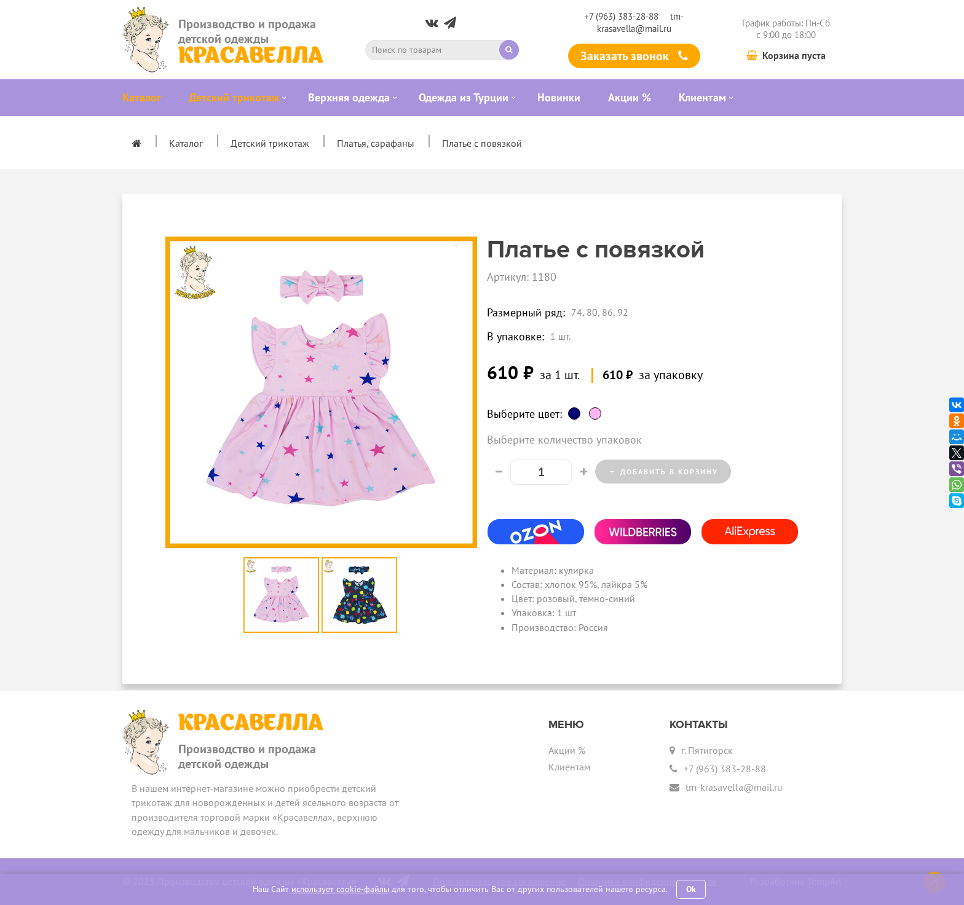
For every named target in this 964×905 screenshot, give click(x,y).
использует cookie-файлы (340, 889)
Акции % (566, 750)
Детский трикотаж (270, 143)
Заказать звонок (634, 56)
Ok (691, 889)
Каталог (186, 143)
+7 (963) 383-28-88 (621, 16)
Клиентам (569, 767)
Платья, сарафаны (375, 143)
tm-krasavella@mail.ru (640, 22)
